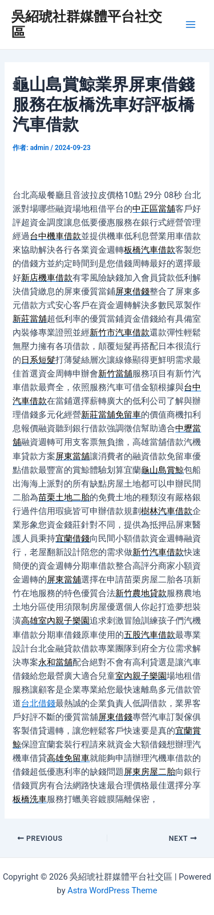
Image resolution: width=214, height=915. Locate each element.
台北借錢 (38, 703)
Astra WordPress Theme (112, 890)
